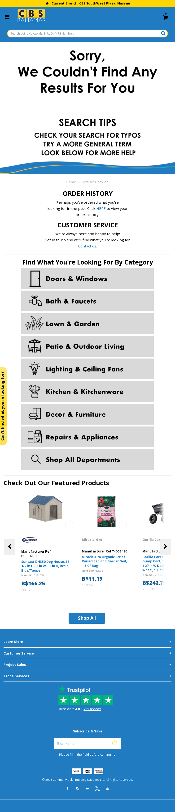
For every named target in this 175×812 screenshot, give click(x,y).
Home (71, 181)
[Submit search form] (163, 33)
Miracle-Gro (92, 540)
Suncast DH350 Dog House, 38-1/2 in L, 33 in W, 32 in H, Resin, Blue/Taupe (46, 566)
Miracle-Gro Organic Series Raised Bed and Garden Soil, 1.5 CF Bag (104, 561)
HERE (101, 208)
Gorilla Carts (153, 540)
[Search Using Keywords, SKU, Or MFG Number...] (87, 33)
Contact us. (87, 246)
